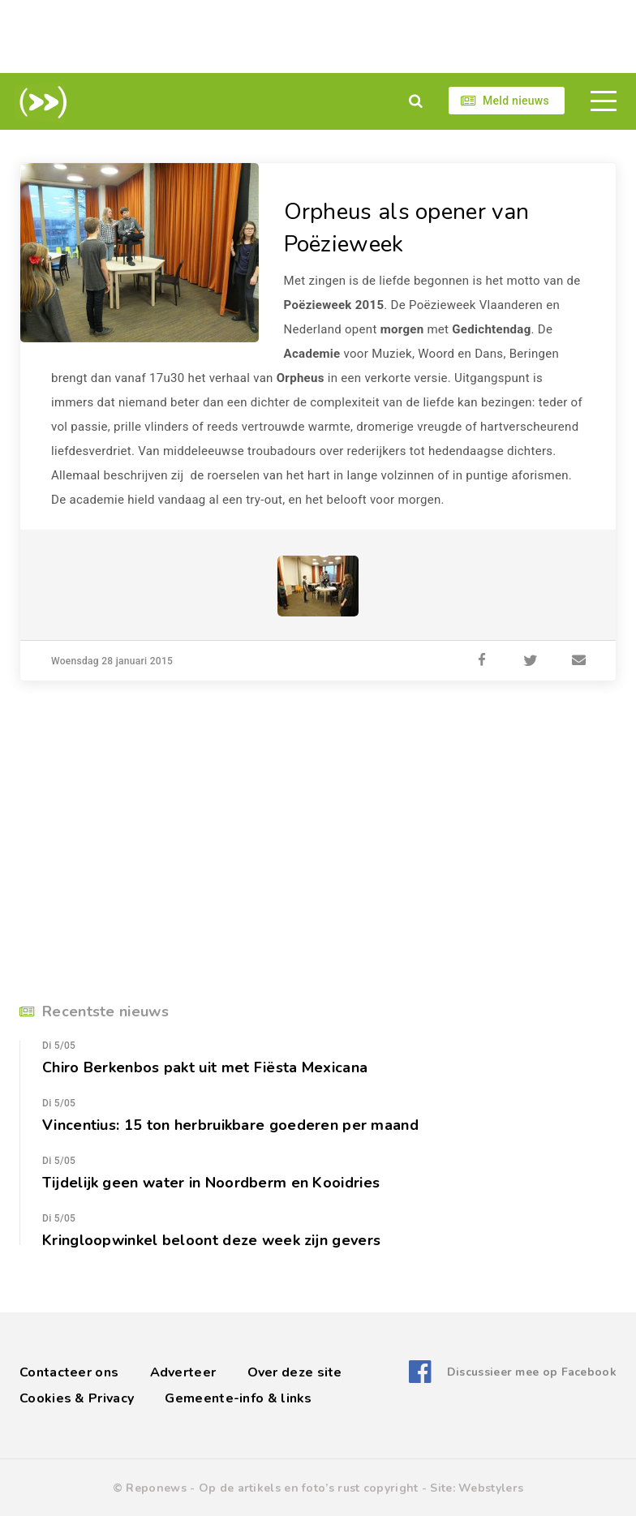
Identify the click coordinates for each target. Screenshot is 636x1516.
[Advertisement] (318, 36)
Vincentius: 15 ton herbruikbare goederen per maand (230, 1125)
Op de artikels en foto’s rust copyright (309, 1488)
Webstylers (490, 1488)
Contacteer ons (68, 1372)
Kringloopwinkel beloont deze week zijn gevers (211, 1240)
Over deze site (294, 1372)
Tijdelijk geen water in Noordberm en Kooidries (211, 1182)
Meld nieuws (516, 100)
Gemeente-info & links (238, 1398)
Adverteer (183, 1372)
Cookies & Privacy (76, 1398)
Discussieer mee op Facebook (532, 1372)
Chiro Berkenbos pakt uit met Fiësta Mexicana (204, 1067)
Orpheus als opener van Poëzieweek (407, 228)
